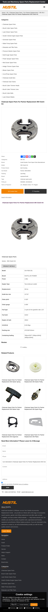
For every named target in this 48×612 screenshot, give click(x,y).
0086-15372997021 (10, 492)
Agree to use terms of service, (14, 483)
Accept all (34, 604)
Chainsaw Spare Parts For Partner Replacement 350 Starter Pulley (34, 381)
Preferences (28, 608)
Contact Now (13, 191)
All (7, 12)
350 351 (41, 12)
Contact (3, 559)
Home (3, 12)
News (3, 555)
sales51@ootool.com (28, 492)
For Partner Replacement (30, 12)
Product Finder (5, 546)
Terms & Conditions (23, 484)
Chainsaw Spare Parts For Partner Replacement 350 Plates (34, 435)
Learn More (6, 531)
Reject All (13, 604)
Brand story (4, 562)
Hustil (3, 542)
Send (7, 487)
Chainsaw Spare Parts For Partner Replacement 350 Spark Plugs (34, 408)
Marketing (36, 608)
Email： (19, 492)
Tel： (3, 492)
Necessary (12, 608)
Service (3, 549)
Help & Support (5, 552)
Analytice (20, 608)
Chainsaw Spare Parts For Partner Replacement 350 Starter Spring (12, 381)
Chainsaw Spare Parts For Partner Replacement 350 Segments (12, 435)
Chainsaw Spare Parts (15, 12)
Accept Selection (23, 604)
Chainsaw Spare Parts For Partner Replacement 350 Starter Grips (12, 408)
